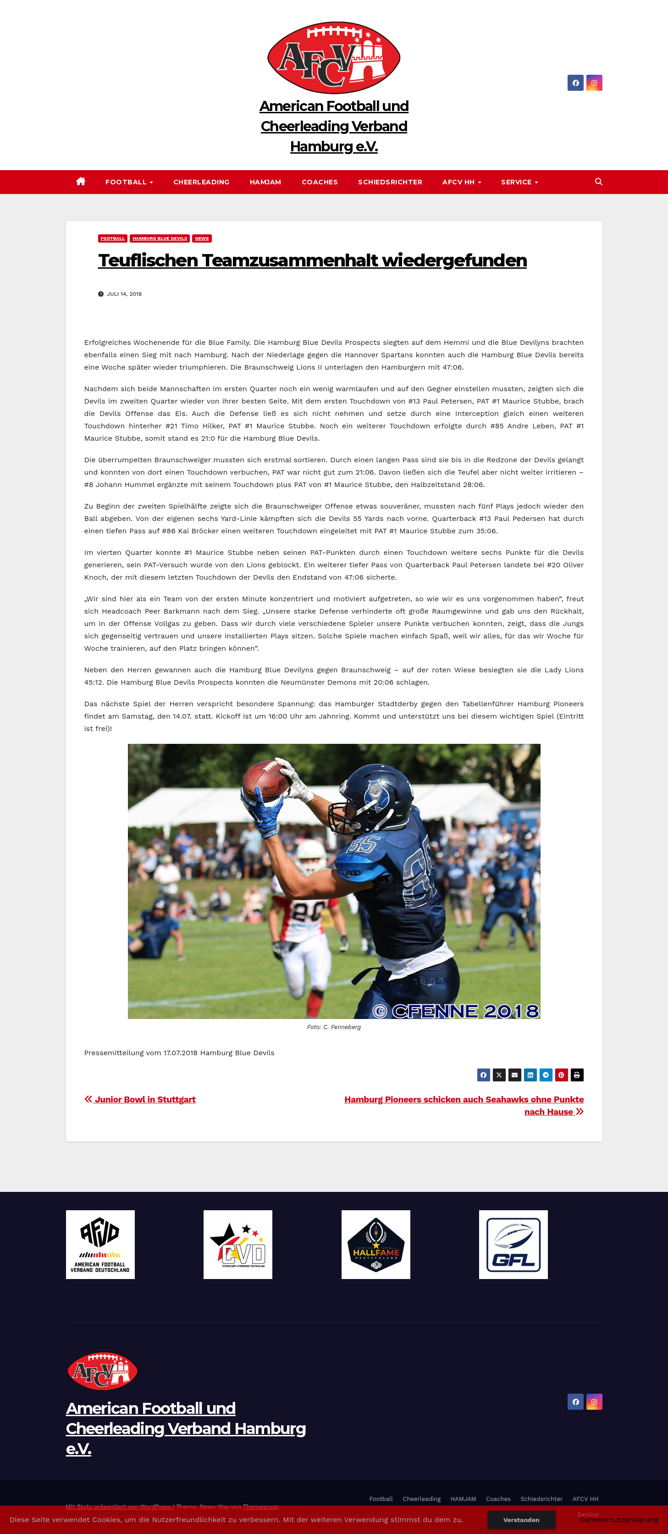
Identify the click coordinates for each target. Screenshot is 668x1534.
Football (127, 182)
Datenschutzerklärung (619, 1519)
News (202, 238)
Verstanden (521, 1519)
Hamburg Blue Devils (159, 238)
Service (517, 182)
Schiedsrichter (390, 182)
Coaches (320, 182)
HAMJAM (266, 182)
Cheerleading (201, 182)
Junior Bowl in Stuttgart (140, 1099)
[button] (598, 181)
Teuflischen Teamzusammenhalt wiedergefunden (312, 260)
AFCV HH (459, 182)
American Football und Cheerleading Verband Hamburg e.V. (334, 126)
